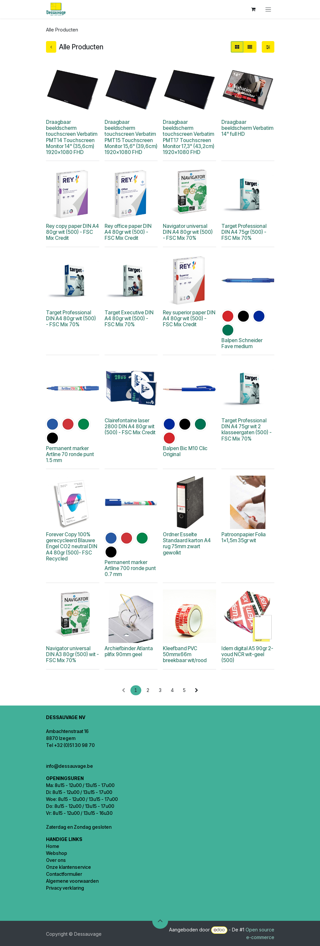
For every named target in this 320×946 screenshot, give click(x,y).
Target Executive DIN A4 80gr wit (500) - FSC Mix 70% (128, 318)
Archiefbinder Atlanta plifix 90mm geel (128, 651)
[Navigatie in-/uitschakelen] (268, 9)
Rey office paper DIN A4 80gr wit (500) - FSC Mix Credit (127, 232)
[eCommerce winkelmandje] (253, 9)
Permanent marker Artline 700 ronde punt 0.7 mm (130, 568)
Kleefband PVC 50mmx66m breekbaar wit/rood (184, 654)
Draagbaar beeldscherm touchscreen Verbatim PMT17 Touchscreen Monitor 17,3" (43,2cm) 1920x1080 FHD (188, 137)
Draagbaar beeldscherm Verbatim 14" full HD (247, 128)
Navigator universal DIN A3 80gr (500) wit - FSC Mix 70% (72, 654)
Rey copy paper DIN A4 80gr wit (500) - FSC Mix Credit (72, 232)
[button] (160, 921)
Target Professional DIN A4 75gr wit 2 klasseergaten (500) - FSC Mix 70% (246, 429)
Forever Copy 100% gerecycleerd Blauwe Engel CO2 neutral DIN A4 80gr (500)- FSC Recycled (71, 546)
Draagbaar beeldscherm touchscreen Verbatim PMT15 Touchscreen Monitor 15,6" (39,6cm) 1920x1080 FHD (130, 137)
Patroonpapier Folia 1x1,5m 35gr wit (243, 537)
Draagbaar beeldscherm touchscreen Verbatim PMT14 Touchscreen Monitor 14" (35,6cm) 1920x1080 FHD (71, 137)
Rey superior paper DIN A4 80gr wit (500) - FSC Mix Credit (189, 318)
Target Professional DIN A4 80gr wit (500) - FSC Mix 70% (71, 318)
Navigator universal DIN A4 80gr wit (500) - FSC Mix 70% (188, 232)
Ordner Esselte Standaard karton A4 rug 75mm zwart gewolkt (187, 543)
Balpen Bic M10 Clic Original (185, 451)
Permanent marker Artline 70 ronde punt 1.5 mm (70, 454)
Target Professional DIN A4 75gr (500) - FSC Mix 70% (243, 232)
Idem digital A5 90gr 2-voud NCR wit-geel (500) (247, 654)
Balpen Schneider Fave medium (241, 343)
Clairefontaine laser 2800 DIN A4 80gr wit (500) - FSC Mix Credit (129, 426)
